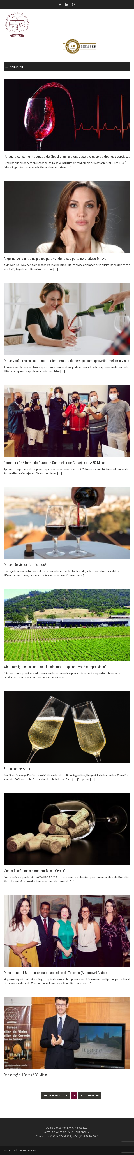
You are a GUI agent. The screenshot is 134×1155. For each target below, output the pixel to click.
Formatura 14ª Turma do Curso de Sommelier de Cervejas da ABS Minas (54, 463)
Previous (52, 1095)
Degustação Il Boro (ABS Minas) (26, 1075)
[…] (68, 167)
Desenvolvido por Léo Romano (20, 1150)
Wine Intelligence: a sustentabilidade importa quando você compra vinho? (55, 667)
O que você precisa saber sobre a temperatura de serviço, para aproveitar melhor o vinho (66, 361)
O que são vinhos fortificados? (25, 565)
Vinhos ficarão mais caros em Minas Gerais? (35, 871)
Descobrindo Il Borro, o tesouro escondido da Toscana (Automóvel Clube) (55, 973)
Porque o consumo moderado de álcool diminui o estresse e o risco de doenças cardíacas (67, 156)
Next (93, 1095)
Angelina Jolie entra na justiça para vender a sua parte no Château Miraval (55, 258)
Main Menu (16, 67)
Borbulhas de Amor (17, 769)
